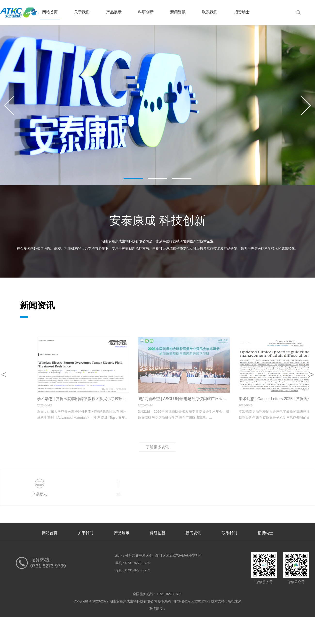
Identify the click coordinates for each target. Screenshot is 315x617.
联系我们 (210, 12)
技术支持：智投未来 (226, 601)
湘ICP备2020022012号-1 (191, 601)
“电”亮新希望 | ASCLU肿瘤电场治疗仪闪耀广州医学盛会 (220, 399)
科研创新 (146, 12)
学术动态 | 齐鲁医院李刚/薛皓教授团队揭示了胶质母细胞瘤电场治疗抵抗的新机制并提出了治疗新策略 (158, 399)
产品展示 (114, 12)
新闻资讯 (178, 12)
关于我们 (82, 12)
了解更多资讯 (157, 447)
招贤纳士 (242, 12)
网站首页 (50, 12)
